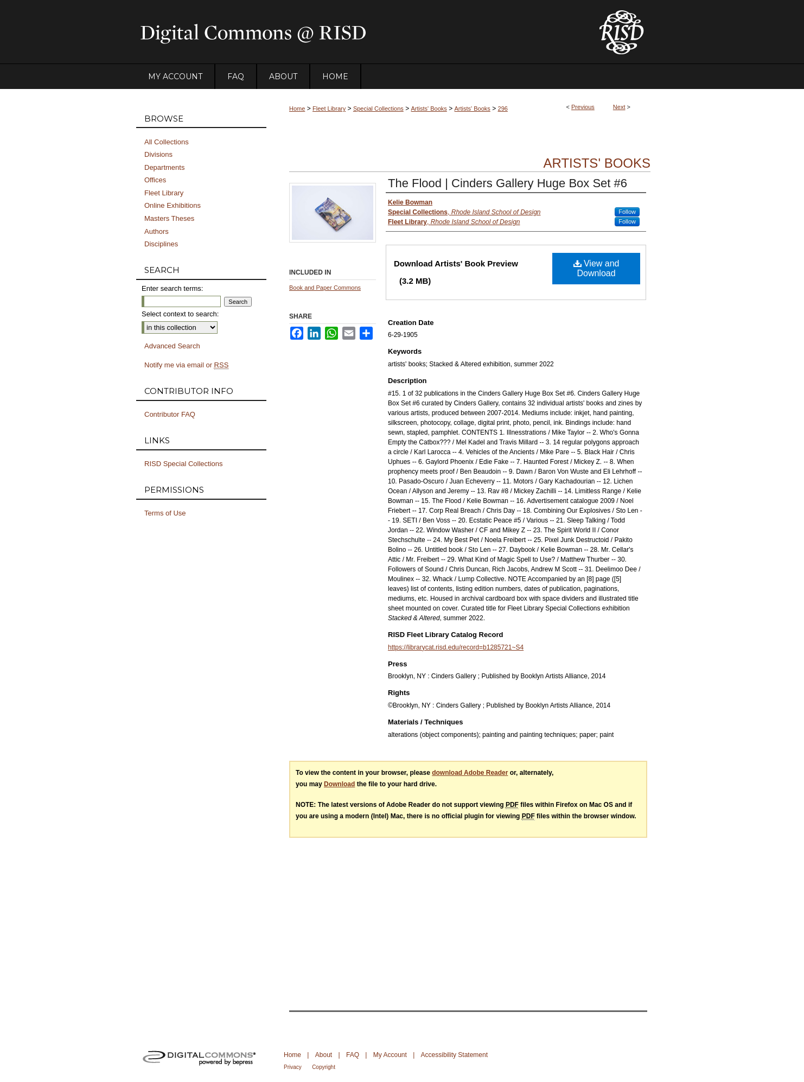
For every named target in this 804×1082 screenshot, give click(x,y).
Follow (627, 211)
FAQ (352, 1055)
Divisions (158, 154)
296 (503, 108)
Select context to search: (180, 314)
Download (339, 784)
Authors (156, 231)
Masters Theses (169, 218)
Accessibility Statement (454, 1055)
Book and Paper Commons (325, 287)
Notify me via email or (186, 365)
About (323, 1055)
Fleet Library (329, 108)
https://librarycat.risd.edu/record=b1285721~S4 (456, 647)
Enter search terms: (172, 288)
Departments (164, 167)
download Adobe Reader (470, 773)
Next (619, 107)
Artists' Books (429, 108)
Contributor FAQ (169, 414)
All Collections (166, 142)
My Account (390, 1055)
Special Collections (378, 108)
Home (297, 108)
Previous (583, 107)
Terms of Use (165, 513)
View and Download (596, 268)
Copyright (323, 1067)
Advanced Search (172, 346)
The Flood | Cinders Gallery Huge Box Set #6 (507, 183)
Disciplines (161, 244)
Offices (155, 180)
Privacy (293, 1067)
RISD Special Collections (183, 464)
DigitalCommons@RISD (358, 32)
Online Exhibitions (172, 205)
